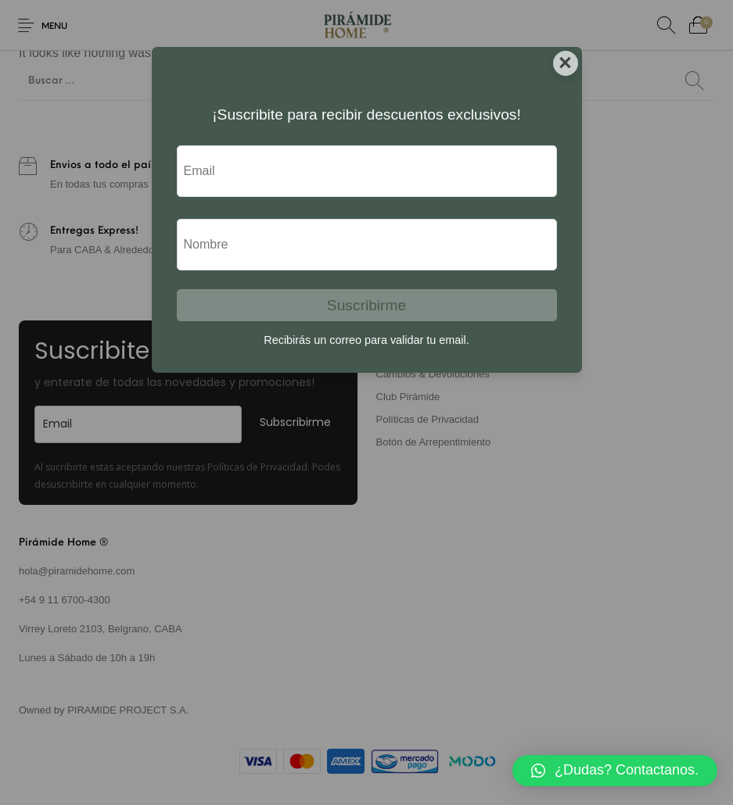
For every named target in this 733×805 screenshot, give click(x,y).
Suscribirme (366, 305)
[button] (614, 770)
